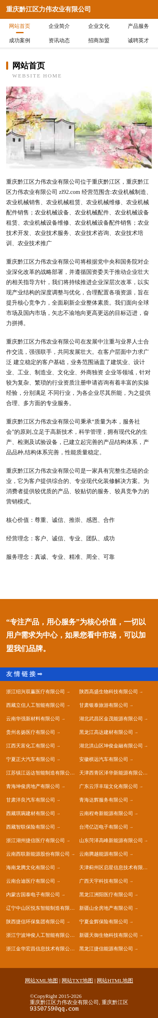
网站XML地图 (41, 980)
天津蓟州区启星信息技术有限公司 (115, 867)
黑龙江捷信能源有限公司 (106, 949)
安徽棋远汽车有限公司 (103, 759)
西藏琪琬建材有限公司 (30, 813)
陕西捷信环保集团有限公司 (35, 922)
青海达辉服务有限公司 (103, 800)
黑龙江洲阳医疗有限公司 (106, 894)
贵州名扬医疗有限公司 (30, 732)
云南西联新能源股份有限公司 (38, 854)
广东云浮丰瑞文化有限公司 (108, 786)
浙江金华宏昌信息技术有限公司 (40, 949)
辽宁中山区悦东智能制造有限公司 (42, 908)
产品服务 (138, 26)
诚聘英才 (138, 40)
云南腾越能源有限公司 (103, 854)
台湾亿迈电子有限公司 (103, 827)
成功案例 (19, 40)
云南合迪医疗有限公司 (30, 881)
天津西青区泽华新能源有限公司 (113, 773)
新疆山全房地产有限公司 (106, 908)
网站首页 (19, 26)
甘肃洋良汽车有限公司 (30, 800)
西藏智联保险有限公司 (30, 827)
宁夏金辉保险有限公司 (103, 922)
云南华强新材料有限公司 (33, 719)
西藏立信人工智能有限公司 (35, 705)
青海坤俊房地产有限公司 (33, 786)
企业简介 (59, 26)
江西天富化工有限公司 (30, 746)
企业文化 (98, 26)
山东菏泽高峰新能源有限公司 (111, 840)
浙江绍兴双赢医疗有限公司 (35, 692)
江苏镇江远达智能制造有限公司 (40, 773)
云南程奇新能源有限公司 (106, 813)
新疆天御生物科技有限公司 (108, 935)
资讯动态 (59, 40)
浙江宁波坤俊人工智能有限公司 (40, 935)
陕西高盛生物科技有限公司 (108, 692)
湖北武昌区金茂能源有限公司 (111, 719)
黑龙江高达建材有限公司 (106, 732)
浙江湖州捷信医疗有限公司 (35, 840)
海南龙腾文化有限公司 (30, 867)
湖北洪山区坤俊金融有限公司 (111, 746)
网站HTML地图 (115, 980)
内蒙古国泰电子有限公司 (33, 894)
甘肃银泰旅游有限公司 (103, 705)
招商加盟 (98, 40)
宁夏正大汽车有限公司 (30, 759)
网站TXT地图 (77, 980)
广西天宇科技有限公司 (103, 881)
